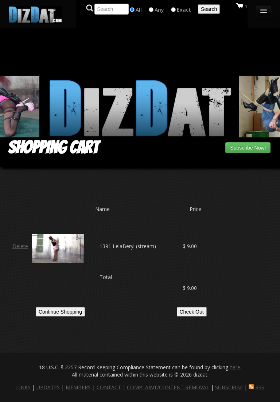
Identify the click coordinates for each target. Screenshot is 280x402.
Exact (184, 9)
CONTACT (109, 387)
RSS (256, 387)
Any (159, 9)
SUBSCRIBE (229, 387)
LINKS (23, 387)
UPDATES (48, 387)
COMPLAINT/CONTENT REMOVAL (168, 387)
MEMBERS (78, 387)
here (235, 367)
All (139, 9)
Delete (20, 246)
